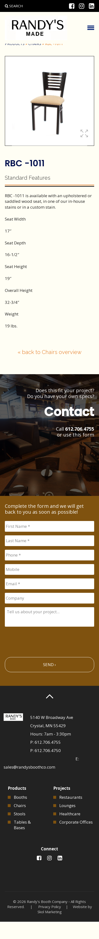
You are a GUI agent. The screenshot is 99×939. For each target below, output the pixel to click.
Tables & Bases (22, 842)
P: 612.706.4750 (45, 768)
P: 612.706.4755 (45, 759)
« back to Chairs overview (50, 369)
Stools (19, 831)
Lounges (67, 823)
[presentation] (41, 657)
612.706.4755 (79, 446)
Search (14, 5)
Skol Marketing (50, 929)
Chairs (34, 60)
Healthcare (69, 831)
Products (14, 60)
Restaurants (70, 814)
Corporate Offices (76, 839)
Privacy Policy (49, 923)
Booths (20, 814)
